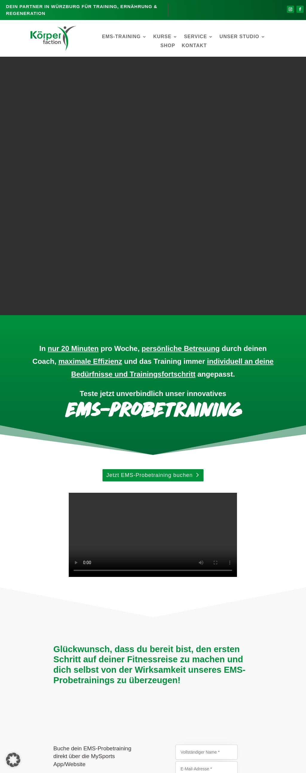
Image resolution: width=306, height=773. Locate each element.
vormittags (182, 550)
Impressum (196, 766)
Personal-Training (193, 722)
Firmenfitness (172, 727)
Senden (206, 596)
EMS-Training (121, 37)
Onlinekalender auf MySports (113, 534)
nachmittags (181, 561)
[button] (13, 760)
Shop (167, 46)
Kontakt (194, 46)
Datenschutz (168, 766)
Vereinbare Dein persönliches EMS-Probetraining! (177, 682)
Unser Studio (239, 37)
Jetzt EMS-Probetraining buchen (149, 217)
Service (195, 37)
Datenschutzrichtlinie (185, 629)
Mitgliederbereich (135, 766)
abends (180, 573)
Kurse (162, 37)
